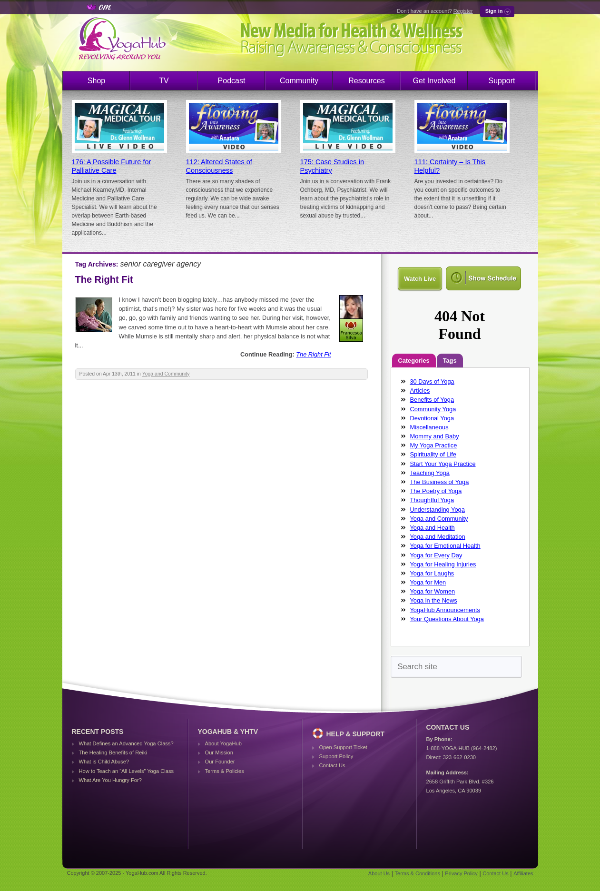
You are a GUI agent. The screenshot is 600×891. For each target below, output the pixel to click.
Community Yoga (433, 409)
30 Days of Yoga (432, 381)
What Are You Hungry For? (110, 780)
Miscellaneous (429, 427)
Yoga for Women (432, 591)
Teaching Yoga (430, 472)
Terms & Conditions (417, 873)
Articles (420, 390)
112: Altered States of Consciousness (219, 166)
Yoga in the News (433, 600)
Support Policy (336, 756)
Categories (414, 360)
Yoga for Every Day (436, 555)
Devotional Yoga (432, 418)
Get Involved (434, 81)
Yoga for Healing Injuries (443, 564)
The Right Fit (104, 279)
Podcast (232, 81)
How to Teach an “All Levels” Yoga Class (126, 771)
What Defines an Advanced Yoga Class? (126, 743)
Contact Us (332, 765)
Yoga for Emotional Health (445, 545)
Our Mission (219, 752)
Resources (366, 81)
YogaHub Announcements (445, 610)
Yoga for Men (428, 582)
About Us (379, 873)
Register (463, 11)
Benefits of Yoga (432, 399)
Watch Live (420, 278)
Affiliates (523, 873)
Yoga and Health (432, 527)
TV (163, 81)
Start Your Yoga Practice (443, 463)
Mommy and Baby (434, 436)
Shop (96, 81)
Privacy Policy (461, 873)
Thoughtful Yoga (432, 500)
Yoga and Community (166, 373)
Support (501, 81)
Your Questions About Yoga (447, 619)
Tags (450, 360)
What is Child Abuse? (104, 761)
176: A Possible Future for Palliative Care (111, 166)
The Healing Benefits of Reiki (113, 752)
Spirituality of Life (433, 454)
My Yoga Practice (433, 445)
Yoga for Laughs (432, 573)
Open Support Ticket (343, 747)
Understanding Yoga (437, 509)
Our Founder (220, 761)
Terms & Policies (224, 771)
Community (299, 81)
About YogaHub (223, 743)
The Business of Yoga (439, 481)
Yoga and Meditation (437, 536)
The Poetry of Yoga (436, 491)
